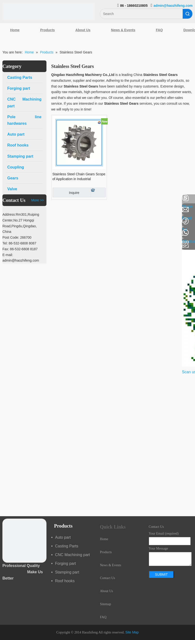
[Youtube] (6, 236)
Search (187, 14)
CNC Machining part (72, 555)
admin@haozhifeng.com (173, 5)
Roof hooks (65, 581)
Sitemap (105, 604)
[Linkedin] (6, 211)
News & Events (123, 30)
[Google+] (6, 223)
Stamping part (67, 572)
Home (15, 30)
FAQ (159, 30)
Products (47, 30)
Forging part (65, 563)
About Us (82, 30)
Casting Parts (66, 546)
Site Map (132, 632)
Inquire (65, 192)
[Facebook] (6, 198)
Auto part (63, 537)
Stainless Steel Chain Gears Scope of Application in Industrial (78, 176)
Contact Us (107, 578)
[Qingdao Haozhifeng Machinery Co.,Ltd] (48, 11)
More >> (37, 200)
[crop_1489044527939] (24, 541)
